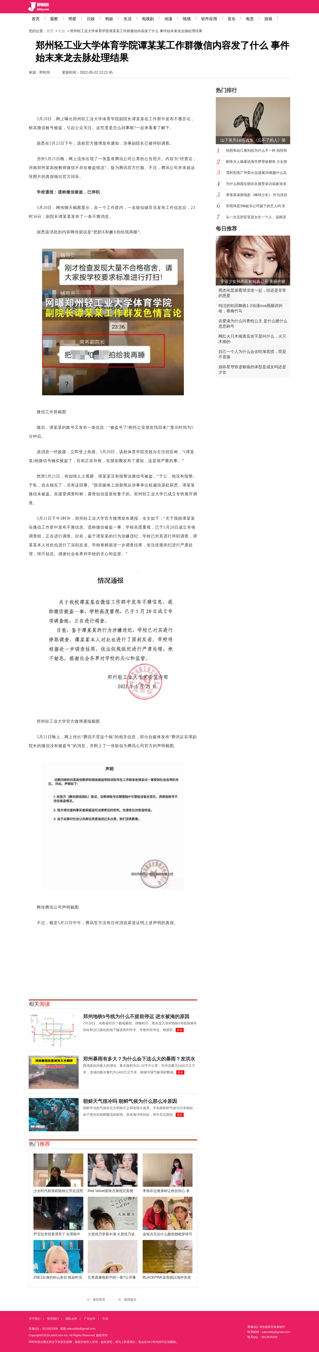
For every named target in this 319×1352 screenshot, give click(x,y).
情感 (187, 19)
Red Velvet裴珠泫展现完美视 (110, 1191)
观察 (54, 19)
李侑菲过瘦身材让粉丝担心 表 (166, 1191)
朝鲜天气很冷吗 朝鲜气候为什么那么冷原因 (130, 1101)
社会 (61, 31)
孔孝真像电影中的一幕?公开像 (112, 1277)
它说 (105, 1318)
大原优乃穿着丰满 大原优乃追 (111, 1234)
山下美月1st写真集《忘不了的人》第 (253, 140)
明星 (72, 19)
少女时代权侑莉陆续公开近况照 (58, 1191)
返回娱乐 (130, 1299)
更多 (180, 1030)
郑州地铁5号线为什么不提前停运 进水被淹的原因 (136, 1016)
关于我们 (34, 1318)
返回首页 (99, 1299)
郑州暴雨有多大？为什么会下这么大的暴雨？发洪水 (139, 1059)
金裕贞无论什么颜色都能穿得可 (167, 1234)
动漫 (168, 19)
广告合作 (89, 1318)
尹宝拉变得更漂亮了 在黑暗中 (56, 1234)
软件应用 (209, 19)
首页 (36, 19)
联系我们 (53, 1318)
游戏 (268, 19)
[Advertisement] (113, 99)
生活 (128, 19)
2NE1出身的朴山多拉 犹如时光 (57, 1277)
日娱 (91, 19)
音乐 (231, 19)
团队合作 (71, 1318)
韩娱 (109, 19)
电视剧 (148, 19)
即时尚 (44, 72)
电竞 (250, 19)
